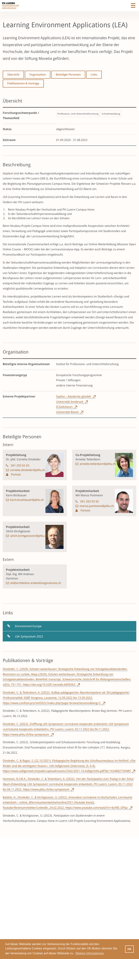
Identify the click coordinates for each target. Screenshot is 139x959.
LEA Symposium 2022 (29, 636)
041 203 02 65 (20, 465)
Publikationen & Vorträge (23, 83)
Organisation (37, 74)
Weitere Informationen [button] (89, 953)
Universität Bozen (67, 412)
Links (94, 74)
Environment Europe (28, 626)
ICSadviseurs (64, 406)
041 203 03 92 (89, 501)
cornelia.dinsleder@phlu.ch (27, 470)
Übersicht (13, 74)
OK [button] (129, 949)
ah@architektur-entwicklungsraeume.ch (35, 583)
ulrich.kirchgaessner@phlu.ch (28, 536)
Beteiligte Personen (68, 74)
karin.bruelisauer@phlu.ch (27, 500)
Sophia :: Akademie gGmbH (73, 396)
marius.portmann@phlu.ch (97, 506)
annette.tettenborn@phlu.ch (98, 464)
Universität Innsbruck (69, 401)
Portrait (15, 474)
